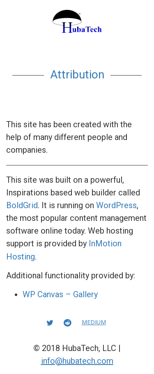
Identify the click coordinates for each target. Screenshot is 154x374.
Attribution (77, 74)
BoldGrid (22, 205)
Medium (94, 322)
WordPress (116, 205)
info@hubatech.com (77, 361)
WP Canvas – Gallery (60, 294)
